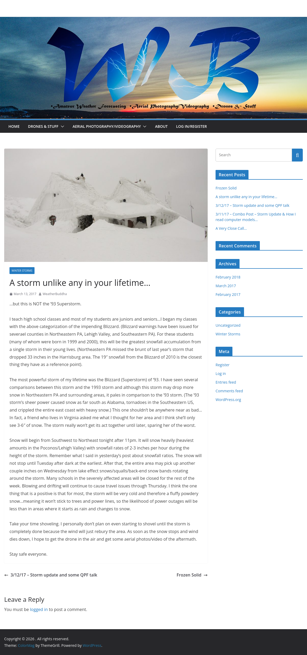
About (161, 126)
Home (14, 126)
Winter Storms (22, 270)
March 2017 (226, 285)
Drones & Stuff (43, 126)
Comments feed (229, 390)
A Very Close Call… (231, 228)
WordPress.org (228, 399)
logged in (39, 609)
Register (223, 364)
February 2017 (228, 294)
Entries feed (226, 382)
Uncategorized (228, 325)
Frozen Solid (192, 575)
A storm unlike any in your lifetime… (246, 196)
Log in (221, 373)
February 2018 (228, 277)
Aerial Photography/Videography (107, 126)
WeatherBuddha (55, 294)
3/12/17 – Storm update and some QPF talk (50, 575)
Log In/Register (191, 126)
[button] (61, 126)
